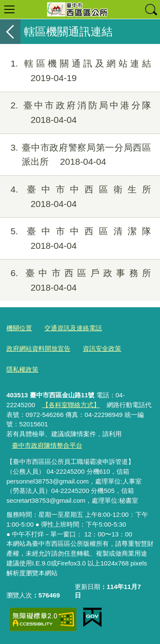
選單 (9, 9)
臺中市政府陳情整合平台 (47, 445)
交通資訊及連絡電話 (73, 328)
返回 (10, 31)
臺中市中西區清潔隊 (75, 238)
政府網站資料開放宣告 (38, 348)
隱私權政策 (22, 369)
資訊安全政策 (102, 348)
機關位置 (19, 328)
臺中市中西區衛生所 (75, 196)
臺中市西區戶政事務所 (75, 280)
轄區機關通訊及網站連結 (75, 70)
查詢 (150, 9)
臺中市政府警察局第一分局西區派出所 (75, 154)
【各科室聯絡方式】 (71, 404)
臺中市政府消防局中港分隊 (75, 112)
